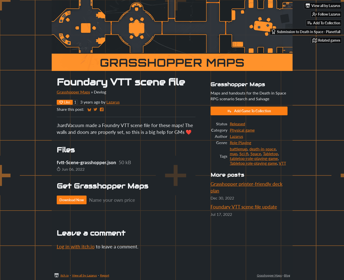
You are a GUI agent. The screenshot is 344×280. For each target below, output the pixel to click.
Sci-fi (243, 153)
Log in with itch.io (76, 246)
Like (64, 102)
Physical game (242, 130)
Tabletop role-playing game (253, 163)
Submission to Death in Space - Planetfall (305, 31)
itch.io (64, 275)
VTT (282, 163)
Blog (287, 275)
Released (237, 123)
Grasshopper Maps (73, 91)
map (233, 153)
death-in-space (262, 148)
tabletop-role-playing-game (254, 158)
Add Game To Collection (249, 111)
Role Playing (240, 142)
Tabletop (270, 153)
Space (255, 153)
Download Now (71, 200)
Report (104, 275)
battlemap (238, 148)
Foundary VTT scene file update (244, 207)
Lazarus (113, 102)
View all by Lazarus (84, 275)
